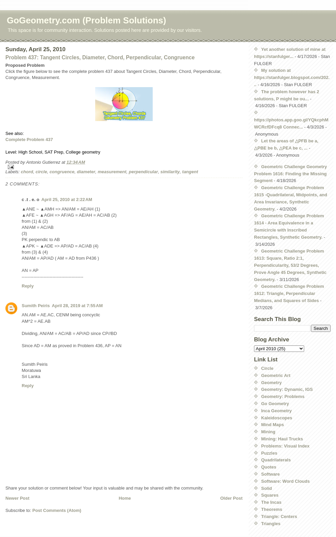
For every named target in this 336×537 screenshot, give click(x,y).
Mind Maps (272, 424)
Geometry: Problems (282, 396)
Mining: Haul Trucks (282, 438)
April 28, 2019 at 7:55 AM (77, 305)
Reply (28, 286)
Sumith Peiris (36, 305)
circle (41, 171)
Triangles (270, 523)
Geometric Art (275, 375)
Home (125, 498)
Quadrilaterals (276, 459)
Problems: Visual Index (285, 446)
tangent (190, 171)
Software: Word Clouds (285, 481)
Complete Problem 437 (29, 139)
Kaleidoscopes (276, 417)
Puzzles (269, 453)
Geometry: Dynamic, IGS (287, 389)
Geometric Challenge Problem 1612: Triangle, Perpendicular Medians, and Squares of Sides (289, 293)
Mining (268, 431)
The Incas (271, 502)
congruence (62, 171)
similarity (170, 171)
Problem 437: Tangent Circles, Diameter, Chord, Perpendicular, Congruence (100, 57)
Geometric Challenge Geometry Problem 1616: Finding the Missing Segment (290, 173)
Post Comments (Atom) (57, 510)
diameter (86, 171)
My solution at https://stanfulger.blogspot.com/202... (292, 77)
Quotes (268, 467)
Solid (266, 488)
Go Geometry (275, 403)
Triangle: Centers (279, 516)
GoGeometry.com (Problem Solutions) (86, 20)
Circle (267, 368)
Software (270, 474)
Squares (269, 495)
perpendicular (143, 171)
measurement (112, 171)
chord (27, 171)
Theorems (271, 509)
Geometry (271, 382)
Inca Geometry (276, 410)
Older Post (231, 498)
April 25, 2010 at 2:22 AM (66, 199)
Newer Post (17, 498)
